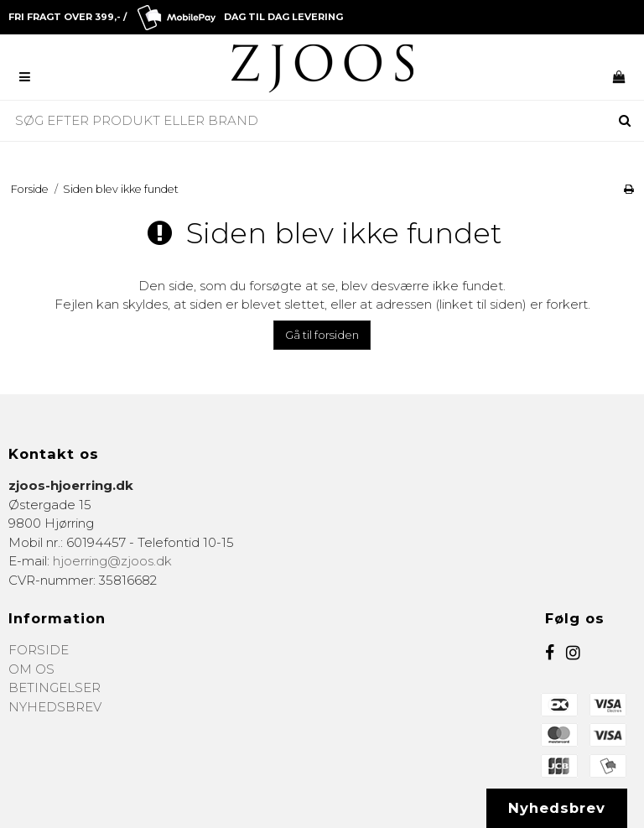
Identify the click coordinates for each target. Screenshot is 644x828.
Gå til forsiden (322, 334)
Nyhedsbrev (556, 807)
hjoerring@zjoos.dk (112, 561)
